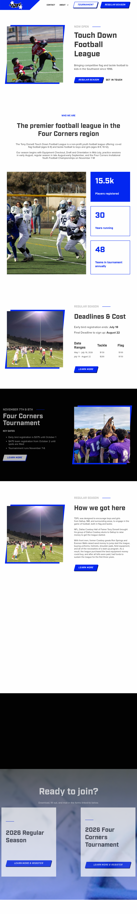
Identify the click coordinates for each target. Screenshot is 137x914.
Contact (51, 5)
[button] (64, 4)
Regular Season (88, 79)
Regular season (115, 4)
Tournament (85, 4)
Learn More (86, 369)
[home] (16, 5)
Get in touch (114, 80)
